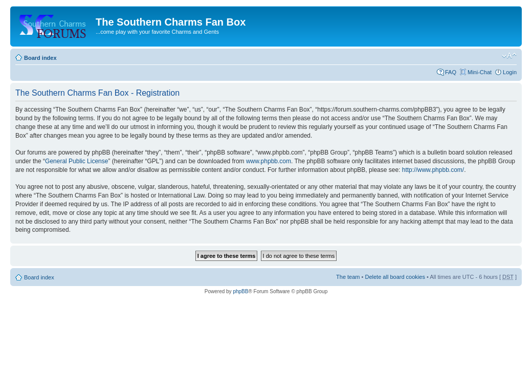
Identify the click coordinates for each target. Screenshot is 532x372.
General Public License (76, 161)
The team (348, 277)
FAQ (450, 72)
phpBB (240, 291)
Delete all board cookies (395, 277)
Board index (40, 58)
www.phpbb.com (268, 161)
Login (510, 72)
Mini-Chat (480, 72)
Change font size (509, 55)
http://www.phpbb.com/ (433, 169)
